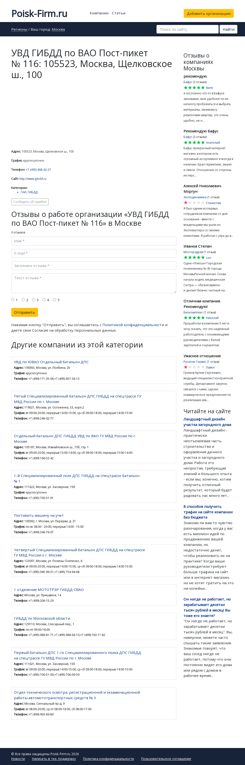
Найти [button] (228, 29)
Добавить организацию (209, 13)
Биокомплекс (193, 312)
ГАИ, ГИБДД (29, 192)
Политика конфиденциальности (108, 758)
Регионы (19, 30)
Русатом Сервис (195, 362)
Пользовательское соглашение (166, 758)
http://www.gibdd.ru (32, 179)
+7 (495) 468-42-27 (38, 170)
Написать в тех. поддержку (54, 758)
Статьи (118, 13)
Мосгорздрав (193, 252)
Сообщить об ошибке (30, 201)
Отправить (24, 312)
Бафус (188, 82)
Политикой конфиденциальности (133, 324)
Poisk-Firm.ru (39, 13)
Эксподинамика (195, 197)
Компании (99, 13)
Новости (18, 758)
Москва (58, 30)
